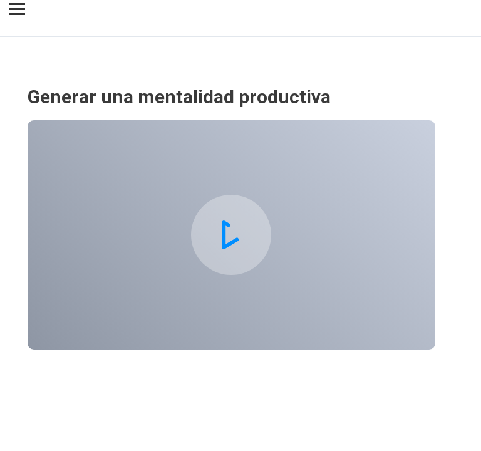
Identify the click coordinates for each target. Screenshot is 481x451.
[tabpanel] (231, 235)
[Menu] (17, 9)
